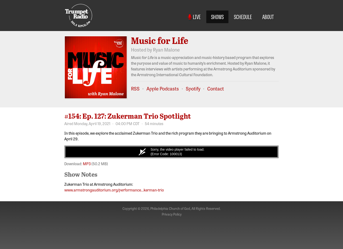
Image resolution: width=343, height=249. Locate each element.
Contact (215, 88)
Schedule (243, 16)
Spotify (193, 88)
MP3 (87, 163)
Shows (217, 16)
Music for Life (159, 40)
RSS (135, 88)
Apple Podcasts (162, 88)
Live (194, 16)
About (268, 16)
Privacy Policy (172, 214)
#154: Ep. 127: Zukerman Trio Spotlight (127, 115)
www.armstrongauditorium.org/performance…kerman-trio (114, 190)
